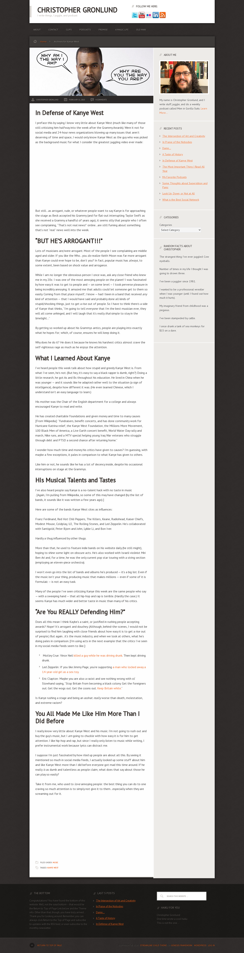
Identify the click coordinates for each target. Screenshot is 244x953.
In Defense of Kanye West (69, 113)
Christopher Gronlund (77, 9)
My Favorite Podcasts (174, 177)
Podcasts (85, 29)
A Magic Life (121, 29)
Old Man (141, 29)
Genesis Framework (181, 945)
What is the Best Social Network (180, 199)
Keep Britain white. (109, 688)
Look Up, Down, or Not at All (178, 193)
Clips (69, 29)
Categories (166, 225)
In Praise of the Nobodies (177, 142)
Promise (103, 29)
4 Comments (101, 99)
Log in (211, 945)
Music (55, 862)
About (37, 29)
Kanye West (52, 867)
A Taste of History (172, 154)
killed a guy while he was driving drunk (98, 655)
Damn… (166, 148)
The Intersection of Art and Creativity (183, 136)
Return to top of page (49, 945)
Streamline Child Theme (153, 945)
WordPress (200, 945)
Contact (53, 29)
